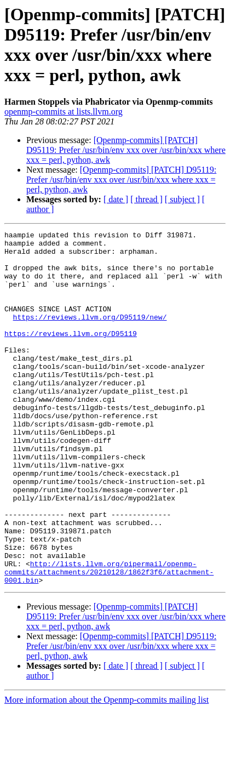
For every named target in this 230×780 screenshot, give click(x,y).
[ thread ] (146, 199)
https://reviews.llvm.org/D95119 (70, 355)
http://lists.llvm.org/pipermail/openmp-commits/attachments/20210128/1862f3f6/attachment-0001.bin (109, 641)
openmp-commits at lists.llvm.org (63, 111)
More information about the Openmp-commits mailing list (106, 770)
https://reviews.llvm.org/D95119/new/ (90, 335)
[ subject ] (182, 199)
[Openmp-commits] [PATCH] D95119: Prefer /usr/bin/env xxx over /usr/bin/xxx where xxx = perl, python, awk (126, 149)
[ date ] (116, 199)
